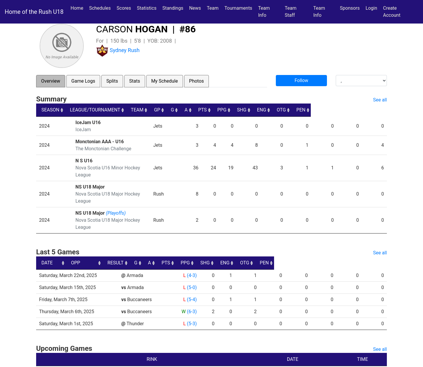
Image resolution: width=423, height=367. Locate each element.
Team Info (264, 11)
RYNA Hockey (160, 360)
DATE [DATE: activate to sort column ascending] (47, 241)
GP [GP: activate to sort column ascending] (208, 110)
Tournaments (238, 8)
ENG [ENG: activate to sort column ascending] (330, 110)
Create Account (391, 11)
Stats (134, 81)
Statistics (148, 7)
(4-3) (192, 254)
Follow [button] (301, 80)
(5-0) (192, 266)
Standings (172, 8)
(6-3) (192, 290)
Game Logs (83, 81)
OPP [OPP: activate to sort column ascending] (127, 241)
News (195, 8)
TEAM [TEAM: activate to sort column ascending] (181, 110)
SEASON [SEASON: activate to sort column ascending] (50, 110)
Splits (112, 81)
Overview (50, 81)
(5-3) (192, 302)
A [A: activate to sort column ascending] (242, 110)
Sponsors (350, 8)
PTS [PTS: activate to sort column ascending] (261, 110)
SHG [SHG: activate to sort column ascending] (308, 110)
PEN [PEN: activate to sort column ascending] (377, 110)
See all (380, 100)
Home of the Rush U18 (34, 11)
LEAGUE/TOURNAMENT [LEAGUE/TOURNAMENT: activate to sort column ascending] (100, 110)
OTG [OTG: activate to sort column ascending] (354, 110)
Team (213, 8)
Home (76, 8)
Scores (125, 7)
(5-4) (192, 278)
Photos (196, 81)
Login (371, 8)
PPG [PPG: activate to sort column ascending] (284, 110)
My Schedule (164, 81)
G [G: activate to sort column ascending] (226, 110)
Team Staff (290, 11)
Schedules (100, 8)
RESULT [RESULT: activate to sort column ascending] (186, 241)
